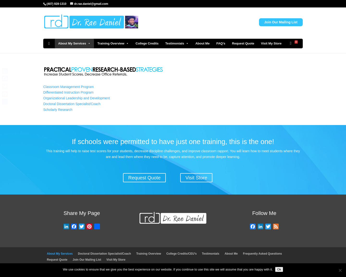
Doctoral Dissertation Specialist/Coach (71, 104)
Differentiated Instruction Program (68, 92)
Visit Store (196, 177)
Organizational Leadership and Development (76, 98)
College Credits (147, 43)
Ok (279, 269)
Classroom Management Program (68, 87)
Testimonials (177, 43)
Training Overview (113, 43)
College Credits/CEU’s (181, 253)
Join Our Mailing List (280, 22)
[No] (340, 270)
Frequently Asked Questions (262, 253)
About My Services (74, 43)
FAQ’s (220, 43)
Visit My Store (271, 43)
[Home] (49, 43)
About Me (202, 43)
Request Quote (243, 43)
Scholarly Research (57, 110)
